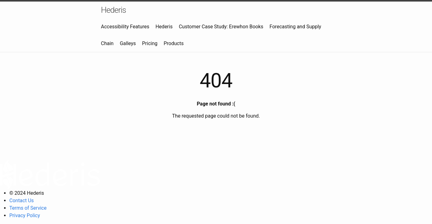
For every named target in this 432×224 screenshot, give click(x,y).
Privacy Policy (24, 215)
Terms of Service (28, 208)
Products (173, 43)
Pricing (150, 43)
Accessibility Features (125, 27)
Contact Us (21, 200)
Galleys (128, 43)
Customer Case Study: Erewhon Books (221, 27)
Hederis (113, 10)
